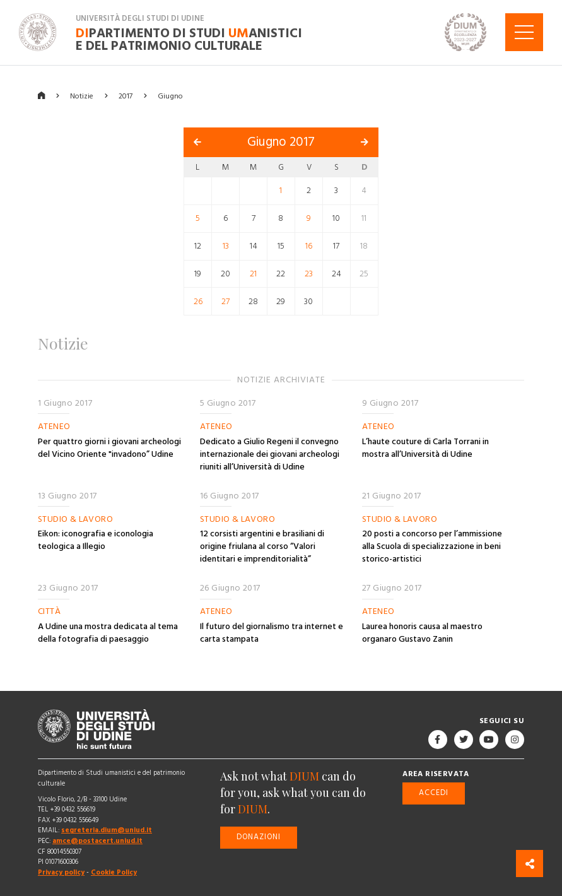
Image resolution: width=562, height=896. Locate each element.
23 (309, 273)
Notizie (81, 95)
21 (253, 273)
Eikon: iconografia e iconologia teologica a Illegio (95, 540)
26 (198, 301)
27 (225, 301)
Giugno (170, 95)
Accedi (433, 792)
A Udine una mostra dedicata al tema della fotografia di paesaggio (108, 632)
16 (308, 246)
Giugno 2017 (281, 142)
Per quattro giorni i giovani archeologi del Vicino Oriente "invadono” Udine (109, 447)
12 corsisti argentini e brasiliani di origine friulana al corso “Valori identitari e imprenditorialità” (262, 546)
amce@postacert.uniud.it (97, 841)
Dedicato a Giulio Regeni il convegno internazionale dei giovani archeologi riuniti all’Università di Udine (269, 454)
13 (226, 246)
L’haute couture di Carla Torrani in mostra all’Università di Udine (425, 447)
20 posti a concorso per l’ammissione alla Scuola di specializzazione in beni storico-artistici (432, 546)
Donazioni (259, 837)
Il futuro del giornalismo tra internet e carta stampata (271, 632)
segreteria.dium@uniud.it (106, 830)
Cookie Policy (114, 871)
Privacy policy (61, 871)
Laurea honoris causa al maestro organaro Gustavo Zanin (422, 632)
